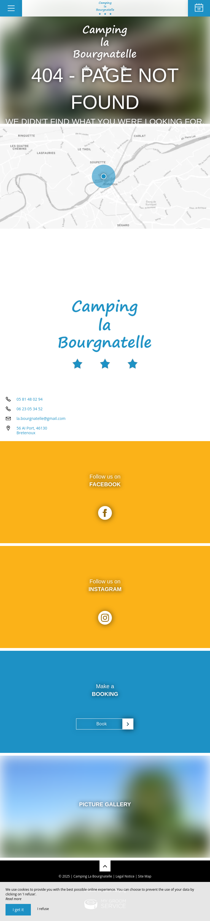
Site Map (145, 876)
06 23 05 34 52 (30, 408)
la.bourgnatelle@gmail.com (41, 418)
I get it (18, 909)
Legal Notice (124, 876)
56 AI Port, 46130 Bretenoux (32, 430)
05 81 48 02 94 (30, 399)
